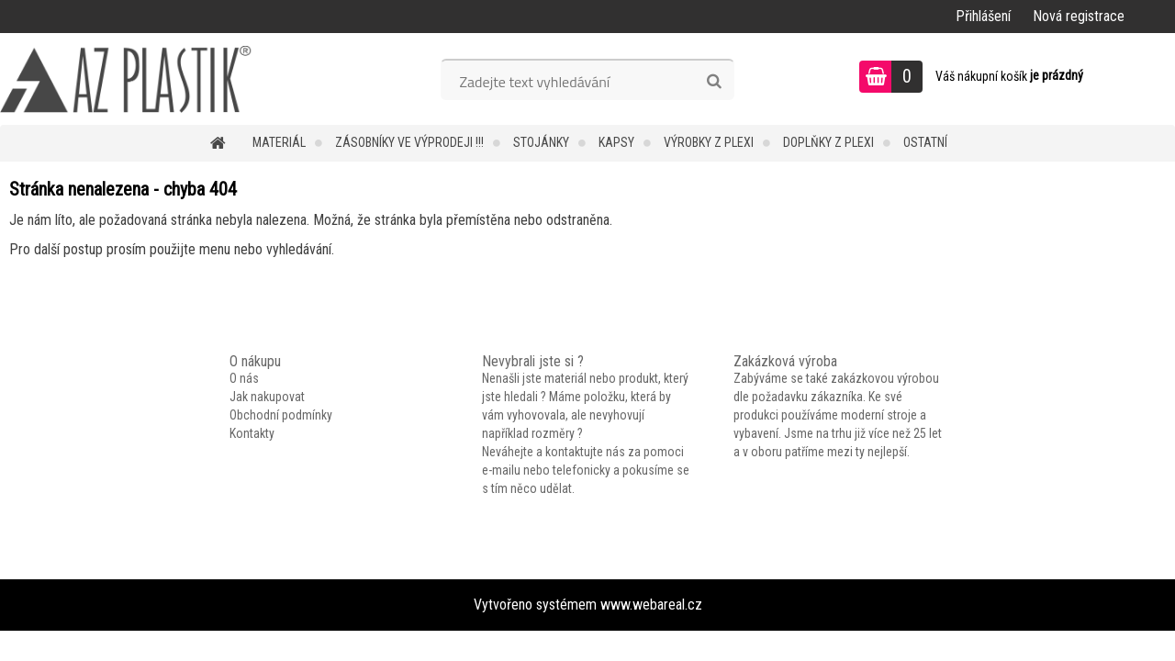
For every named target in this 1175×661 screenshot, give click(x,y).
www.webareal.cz (651, 604)
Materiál (279, 142)
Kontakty (251, 433)
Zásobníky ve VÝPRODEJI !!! (409, 142)
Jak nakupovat (267, 396)
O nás (244, 378)
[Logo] (126, 79)
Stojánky (541, 142)
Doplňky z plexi (828, 142)
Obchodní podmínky (280, 415)
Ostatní (925, 142)
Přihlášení (983, 16)
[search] (714, 81)
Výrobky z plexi (709, 142)
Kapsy (616, 142)
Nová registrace (1079, 16)
